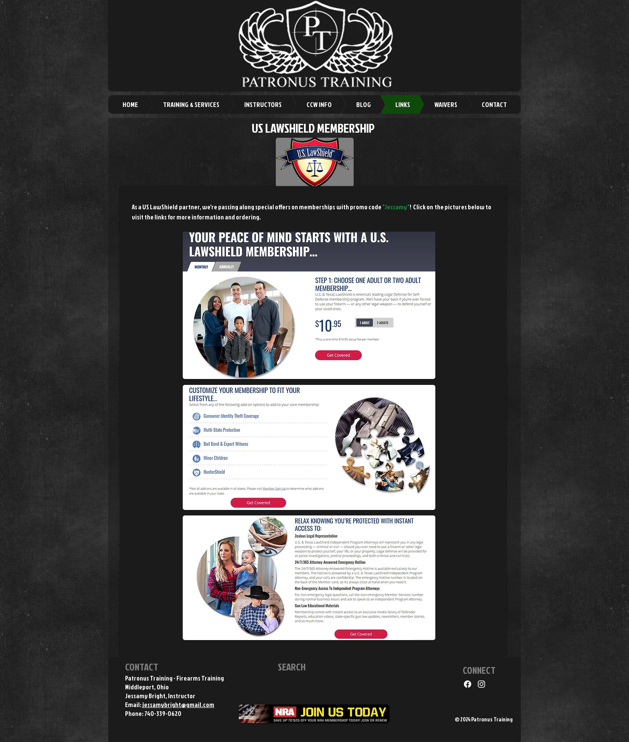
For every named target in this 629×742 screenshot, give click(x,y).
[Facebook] (467, 684)
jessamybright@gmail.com (178, 704)
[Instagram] (481, 684)
